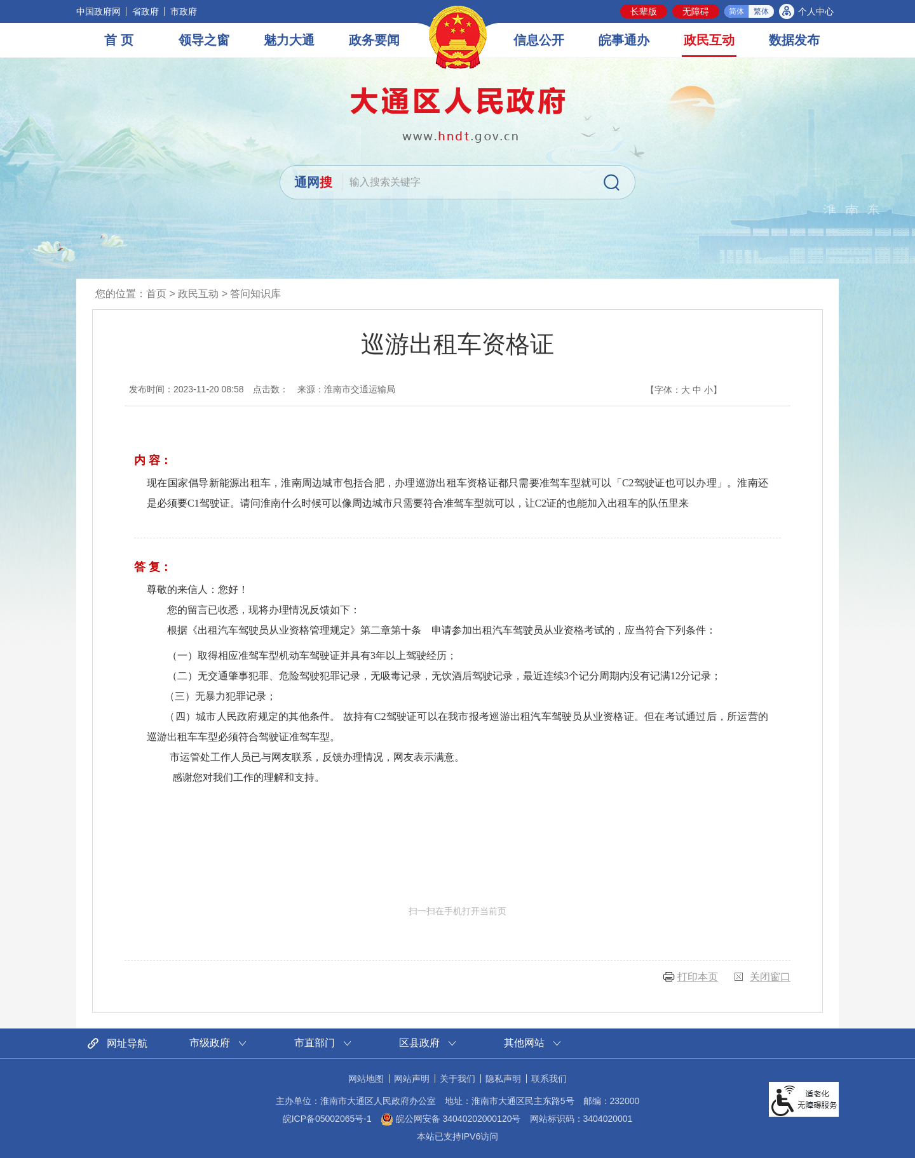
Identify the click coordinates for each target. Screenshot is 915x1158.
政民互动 (709, 40)
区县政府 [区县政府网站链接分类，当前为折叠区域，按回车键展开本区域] (419, 1042)
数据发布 (794, 40)
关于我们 (457, 1079)
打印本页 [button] (697, 976)
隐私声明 (503, 1079)
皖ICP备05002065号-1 (327, 1119)
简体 (736, 11)
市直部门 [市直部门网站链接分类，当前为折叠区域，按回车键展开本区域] (314, 1042)
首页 (156, 293)
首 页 (118, 40)
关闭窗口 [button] (770, 976)
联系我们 (549, 1079)
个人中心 (816, 11)
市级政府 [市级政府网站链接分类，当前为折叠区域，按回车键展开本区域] (209, 1042)
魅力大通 (289, 40)
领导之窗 (204, 40)
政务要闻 (374, 40)
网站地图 (366, 1079)
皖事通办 (624, 40)
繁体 (761, 11)
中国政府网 (98, 11)
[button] (643, 11)
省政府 (145, 11)
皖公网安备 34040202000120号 (451, 1119)
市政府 (183, 11)
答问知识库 (255, 293)
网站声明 (412, 1079)
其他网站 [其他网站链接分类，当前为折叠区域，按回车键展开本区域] (524, 1042)
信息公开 (538, 40)
